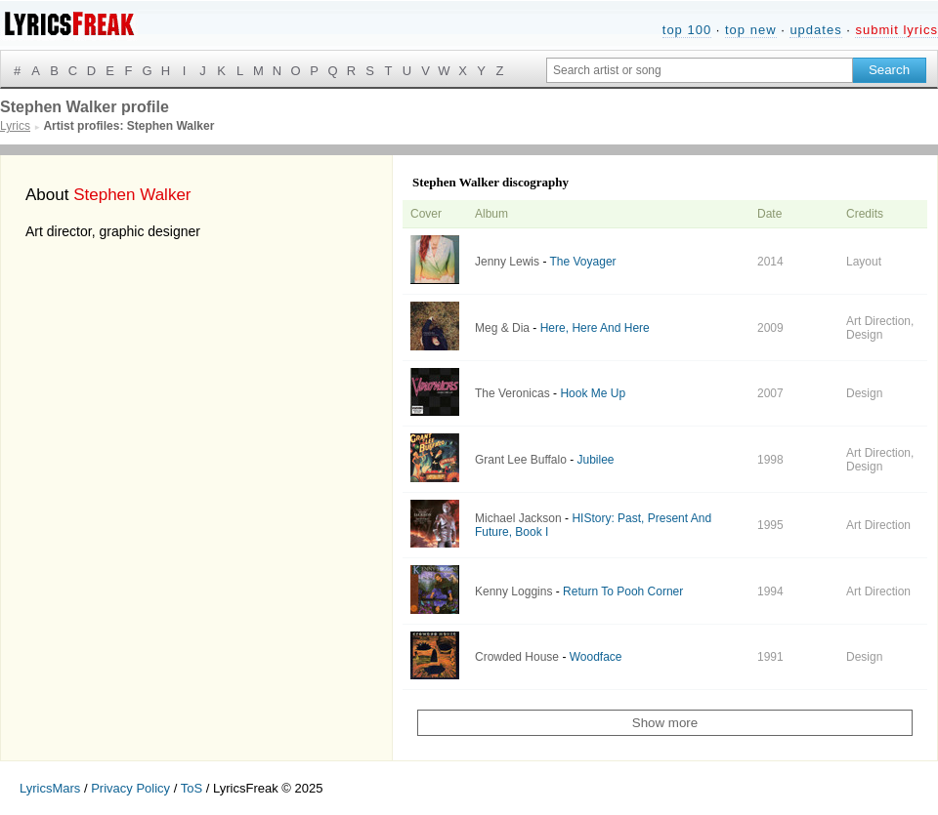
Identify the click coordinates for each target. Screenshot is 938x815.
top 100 (686, 29)
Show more (665, 722)
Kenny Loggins (513, 591)
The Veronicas (512, 393)
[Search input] (699, 70)
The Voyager (583, 261)
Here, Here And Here (595, 328)
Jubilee (596, 460)
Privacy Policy (130, 788)
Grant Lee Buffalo (521, 460)
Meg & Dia (502, 328)
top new (751, 29)
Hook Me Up (592, 393)
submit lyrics (896, 29)
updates (815, 29)
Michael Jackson (518, 518)
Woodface (596, 657)
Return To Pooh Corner (623, 591)
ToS (191, 788)
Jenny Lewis (507, 261)
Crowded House (517, 657)
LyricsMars (50, 788)
